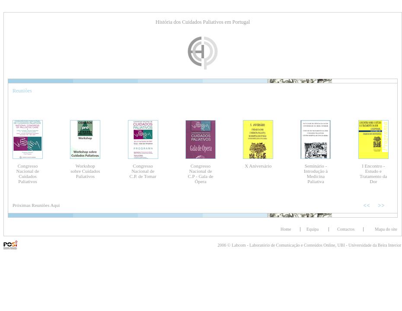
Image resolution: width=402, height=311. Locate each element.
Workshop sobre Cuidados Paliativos (85, 171)
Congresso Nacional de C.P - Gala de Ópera (200, 173)
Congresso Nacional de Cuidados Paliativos (27, 173)
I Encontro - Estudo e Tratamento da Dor (373, 173)
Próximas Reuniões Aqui (36, 205)
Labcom (239, 245)
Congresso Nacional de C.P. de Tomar (143, 171)
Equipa (312, 229)
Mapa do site (386, 229)
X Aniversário (258, 165)
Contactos (345, 229)
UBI (342, 245)
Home (286, 229)
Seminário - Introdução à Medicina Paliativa (316, 173)
